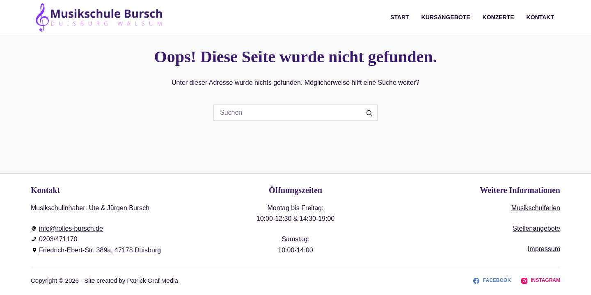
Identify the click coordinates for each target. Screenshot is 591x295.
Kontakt (540, 17)
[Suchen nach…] (287, 112)
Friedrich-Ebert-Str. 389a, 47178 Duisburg (100, 250)
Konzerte (498, 17)
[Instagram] (540, 281)
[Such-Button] (369, 112)
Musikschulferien (535, 207)
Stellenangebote (536, 228)
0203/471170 (58, 239)
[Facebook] (492, 281)
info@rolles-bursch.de (71, 228)
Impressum (544, 248)
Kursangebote (445, 17)
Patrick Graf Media (152, 280)
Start (399, 17)
